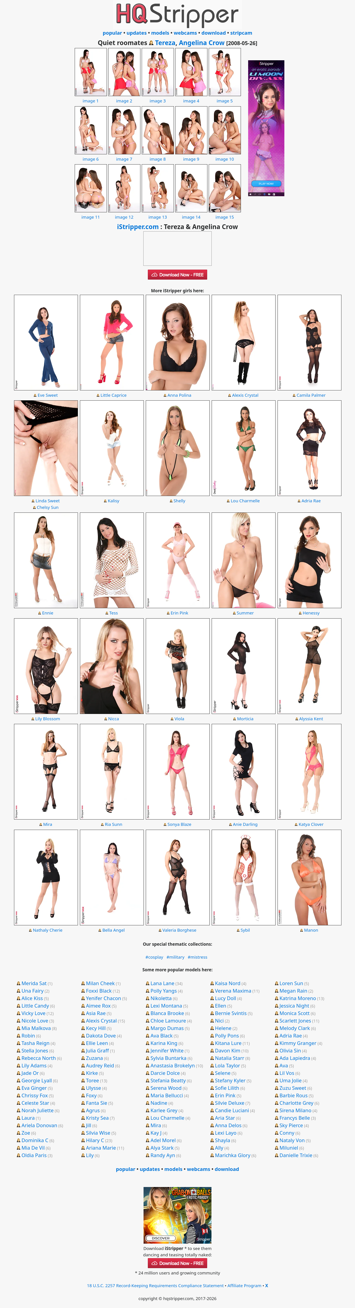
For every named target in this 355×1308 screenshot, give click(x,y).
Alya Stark (162, 1147)
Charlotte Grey (297, 1102)
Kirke (92, 1072)
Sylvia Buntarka (169, 1057)
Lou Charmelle (245, 501)
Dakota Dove (101, 1035)
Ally (219, 1147)
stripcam (241, 32)
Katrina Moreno (298, 998)
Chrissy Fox (35, 1095)
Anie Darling (245, 824)
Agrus (93, 1110)
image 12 (124, 214)
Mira (47, 824)
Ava (284, 1065)
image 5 (225, 98)
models (160, 32)
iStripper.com (138, 226)
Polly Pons (227, 1035)
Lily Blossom (47, 719)
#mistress (197, 957)
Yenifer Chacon (103, 998)
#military (175, 957)
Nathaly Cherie (47, 930)
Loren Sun (291, 983)
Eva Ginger (34, 1087)
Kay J (156, 1132)
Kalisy (113, 501)
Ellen (220, 1005)
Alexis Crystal (245, 395)
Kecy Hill (96, 1028)
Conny (287, 1132)
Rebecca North (39, 1057)
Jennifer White (167, 1050)
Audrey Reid (100, 1065)
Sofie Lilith (227, 1087)
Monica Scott (295, 1013)
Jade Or (30, 1072)
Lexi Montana (166, 1005)
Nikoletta (161, 998)
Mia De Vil (33, 1147)
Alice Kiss (32, 998)
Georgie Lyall (37, 1080)
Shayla (222, 1140)
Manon (311, 930)
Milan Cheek (100, 983)
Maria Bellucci (167, 1095)
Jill (88, 1125)
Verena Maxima (233, 990)
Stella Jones (35, 1050)
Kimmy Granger (298, 1043)
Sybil (245, 930)
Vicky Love (34, 1013)
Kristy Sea (97, 1117)
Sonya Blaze (180, 824)
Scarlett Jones (295, 1020)
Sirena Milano (296, 1110)
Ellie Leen (97, 1043)
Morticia (245, 719)
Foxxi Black (99, 990)
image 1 (91, 98)
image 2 (124, 98)
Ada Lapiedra (295, 1057)
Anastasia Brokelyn (173, 1065)
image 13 (158, 214)
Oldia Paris (34, 1155)
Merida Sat (34, 983)
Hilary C (95, 1140)
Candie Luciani (232, 1110)
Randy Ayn (163, 1155)
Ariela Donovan (39, 1125)
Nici (219, 1020)
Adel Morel (163, 1140)
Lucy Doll (225, 998)
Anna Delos (228, 1125)
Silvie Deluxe (230, 1102)
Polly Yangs (164, 990)
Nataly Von (292, 1140)
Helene (223, 1028)
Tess (113, 613)
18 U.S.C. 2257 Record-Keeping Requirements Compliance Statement (155, 1286)
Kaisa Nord (227, 983)
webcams (185, 32)
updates (137, 32)
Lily (90, 1155)
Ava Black (162, 1035)
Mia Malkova (36, 1028)
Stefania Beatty (168, 1080)
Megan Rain (293, 990)
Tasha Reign (36, 1043)
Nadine (159, 1102)
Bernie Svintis (231, 1013)
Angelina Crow (202, 42)
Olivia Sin (290, 1050)
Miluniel (289, 1147)
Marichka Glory (232, 1155)
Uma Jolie (291, 1080)
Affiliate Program (244, 1286)
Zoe (26, 1132)
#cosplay (154, 957)
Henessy (311, 613)
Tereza (165, 42)
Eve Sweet (48, 395)
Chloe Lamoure (168, 1020)
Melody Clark (295, 1028)
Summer (245, 613)
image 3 (158, 98)
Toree (92, 1080)
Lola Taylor (227, 1065)
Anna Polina (179, 395)
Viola (179, 719)
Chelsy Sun (48, 507)
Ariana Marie (101, 1147)
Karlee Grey (164, 1110)
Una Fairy (32, 990)
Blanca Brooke (167, 1013)
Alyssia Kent (311, 719)
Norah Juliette (38, 1110)
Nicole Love (35, 1020)
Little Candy (35, 1005)
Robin (28, 1035)
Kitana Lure (228, 1043)
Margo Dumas (167, 1028)
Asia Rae (96, 1013)
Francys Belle (295, 1117)
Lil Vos (287, 1072)
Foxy (91, 1095)
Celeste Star (35, 1102)
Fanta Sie (96, 1102)
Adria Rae (311, 501)
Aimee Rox (98, 1005)
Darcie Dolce (165, 1072)
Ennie (47, 613)
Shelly (179, 501)
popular (112, 32)
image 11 (91, 214)
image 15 (225, 214)
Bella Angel (113, 930)
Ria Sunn (113, 824)
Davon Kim (227, 1050)
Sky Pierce (291, 1125)
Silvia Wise (98, 1132)
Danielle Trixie (296, 1155)
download (213, 32)
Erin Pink (179, 613)
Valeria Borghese (180, 930)
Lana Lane (162, 983)
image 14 (191, 214)
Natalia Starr (229, 1057)
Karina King (164, 1043)
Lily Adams (34, 1065)
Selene (223, 1072)
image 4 (191, 98)
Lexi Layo (226, 1132)
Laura (28, 1117)
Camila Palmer (311, 395)
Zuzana (94, 1057)
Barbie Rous (294, 1095)
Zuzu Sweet (293, 1087)
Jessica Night (294, 1005)
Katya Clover (311, 824)
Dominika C (35, 1140)
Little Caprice (114, 395)
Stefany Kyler (230, 1080)
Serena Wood (166, 1087)
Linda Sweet (48, 501)
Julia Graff (97, 1050)
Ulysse (93, 1087)
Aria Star (225, 1117)
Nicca (113, 719)
